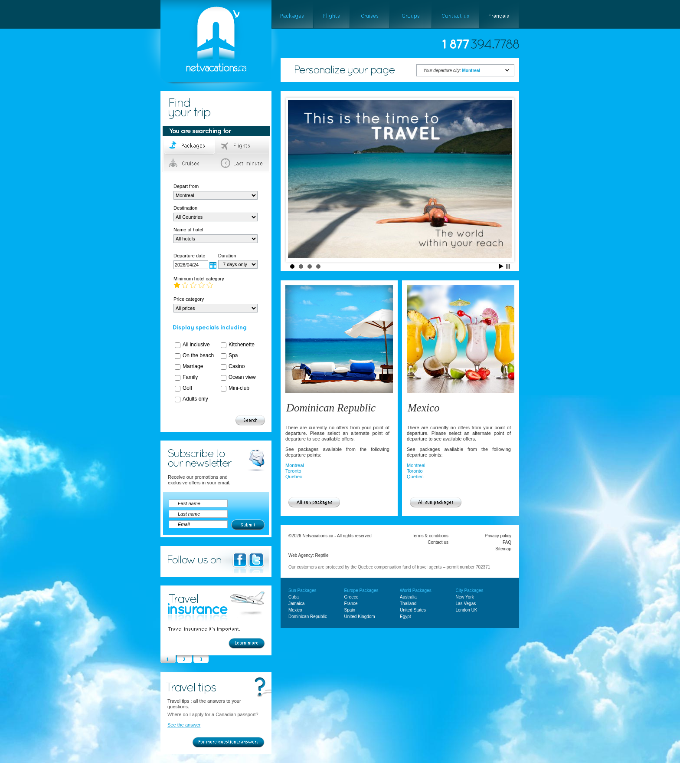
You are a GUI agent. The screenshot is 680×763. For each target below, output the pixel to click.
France (351, 603)
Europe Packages (361, 590)
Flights (243, 146)
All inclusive (196, 345)
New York (465, 597)
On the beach (198, 355)
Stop (508, 266)
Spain (350, 610)
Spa (233, 355)
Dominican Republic (331, 408)
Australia (408, 597)
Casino (237, 366)
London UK (466, 610)
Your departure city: (451, 70)
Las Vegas (466, 603)
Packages (190, 146)
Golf (187, 388)
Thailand (408, 603)
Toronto (293, 471)
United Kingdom (359, 616)
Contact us (438, 542)
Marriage (193, 366)
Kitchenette (242, 345)
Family (190, 377)
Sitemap (503, 548)
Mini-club (239, 388)
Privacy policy (498, 535)
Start (501, 266)
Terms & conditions (430, 535)
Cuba (293, 597)
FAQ (507, 542)
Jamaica (296, 603)
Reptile (322, 555)
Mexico (424, 408)
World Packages (416, 590)
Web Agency (300, 555)
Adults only (195, 399)
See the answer (183, 724)
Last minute (243, 163)
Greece (351, 597)
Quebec (293, 476)
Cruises (190, 163)
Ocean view (242, 377)
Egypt (405, 616)
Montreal (294, 465)
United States (413, 610)
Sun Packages (302, 590)
